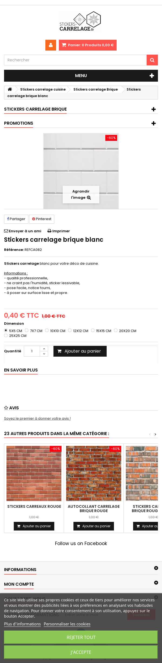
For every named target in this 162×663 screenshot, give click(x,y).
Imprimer (61, 231)
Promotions (18, 123)
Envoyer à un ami (25, 231)
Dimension (14, 323)
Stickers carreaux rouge (34, 506)
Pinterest (41, 218)
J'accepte (81, 652)
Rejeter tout (81, 637)
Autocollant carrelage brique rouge (94, 508)
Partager (16, 218)
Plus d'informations (22, 623)
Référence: (14, 249)
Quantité (12, 351)
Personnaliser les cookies (67, 623)
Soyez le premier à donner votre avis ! (37, 418)
